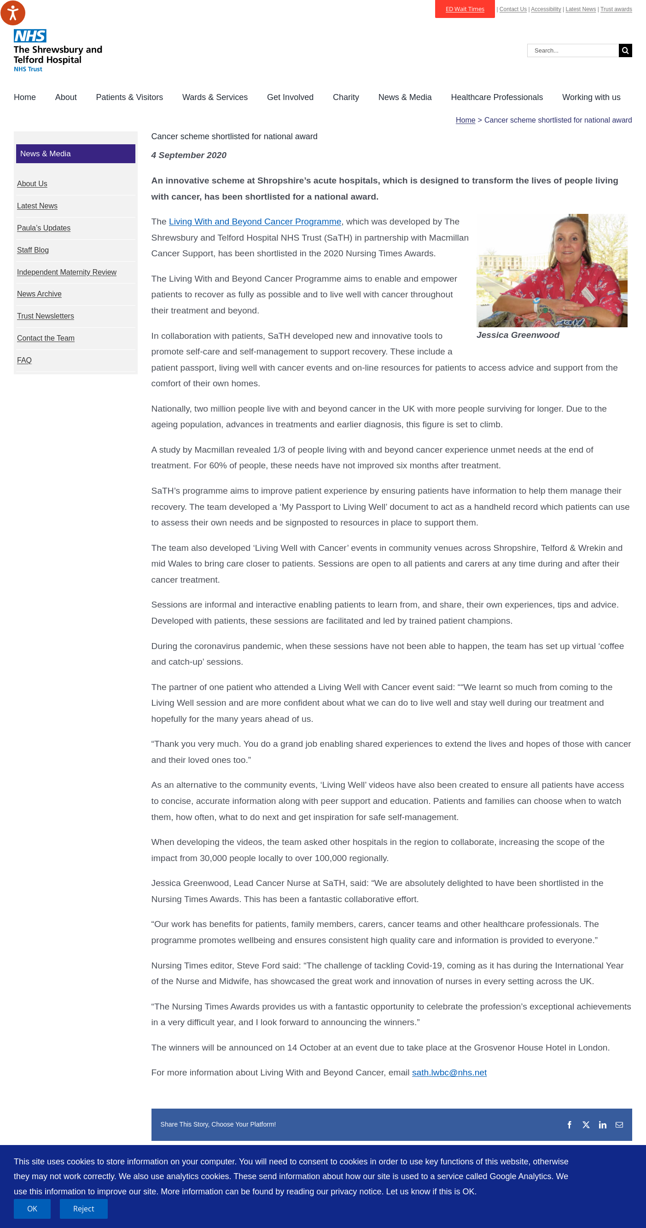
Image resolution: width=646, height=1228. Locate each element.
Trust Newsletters (45, 316)
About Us (32, 184)
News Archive (39, 294)
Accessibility (546, 9)
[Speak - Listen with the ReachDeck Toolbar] (12, 12)
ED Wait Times (465, 9)
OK (32, 1209)
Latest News (580, 9)
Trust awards (616, 9)
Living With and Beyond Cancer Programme (255, 221)
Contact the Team (46, 338)
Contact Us (513, 9)
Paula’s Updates (43, 228)
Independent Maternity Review (66, 272)
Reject (83, 1209)
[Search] (625, 50)
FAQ (24, 360)
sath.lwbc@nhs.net (449, 1072)
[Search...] (573, 50)
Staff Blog (33, 250)
